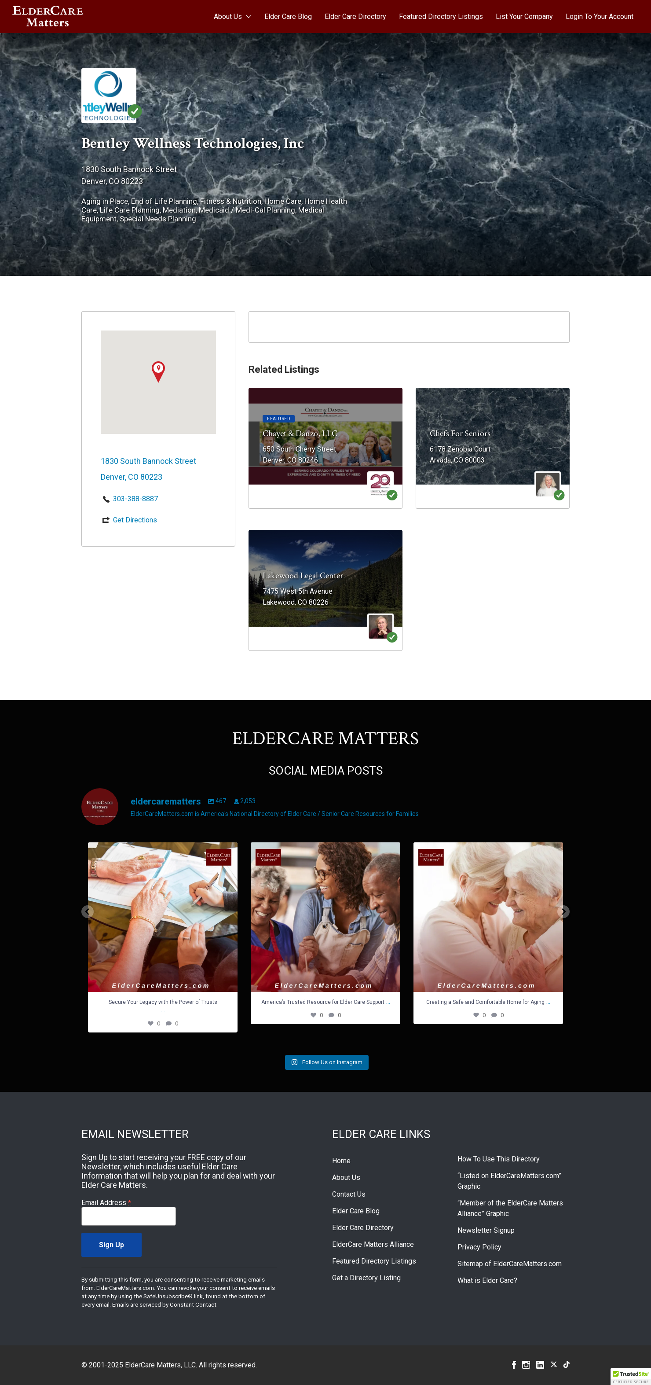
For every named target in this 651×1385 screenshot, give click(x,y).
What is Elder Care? (487, 1280)
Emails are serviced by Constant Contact (164, 1304)
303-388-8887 (135, 499)
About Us (228, 16)
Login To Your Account (599, 16)
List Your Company (524, 16)
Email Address (106, 1202)
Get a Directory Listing (366, 1278)
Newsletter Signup (486, 1230)
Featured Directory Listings (441, 16)
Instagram (526, 1364)
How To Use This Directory (498, 1159)
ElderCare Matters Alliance (373, 1244)
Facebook (514, 1364)
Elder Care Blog (288, 16)
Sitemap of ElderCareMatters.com (509, 1264)
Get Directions (135, 520)
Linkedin (540, 1364)
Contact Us (349, 1194)
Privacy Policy (479, 1247)
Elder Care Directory (355, 16)
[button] (631, 1376)
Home (341, 1161)
